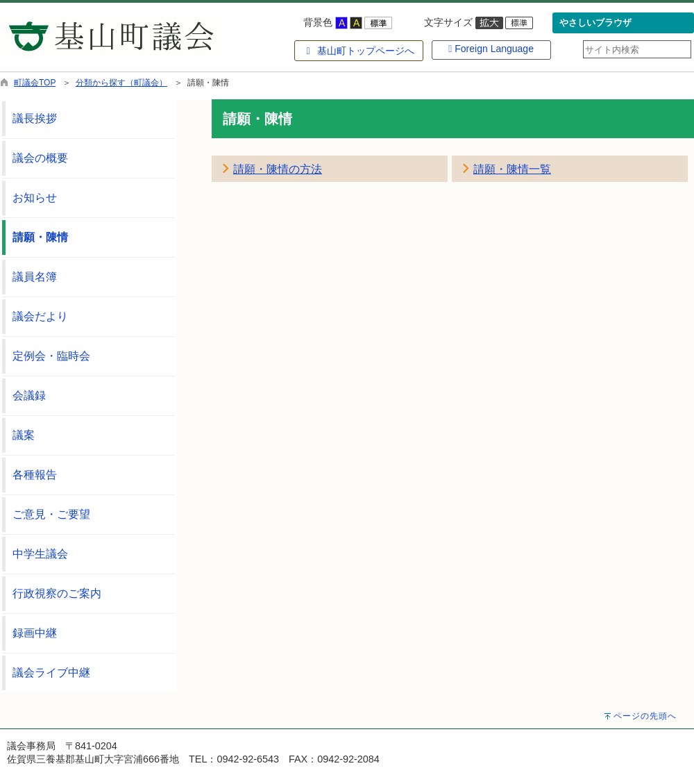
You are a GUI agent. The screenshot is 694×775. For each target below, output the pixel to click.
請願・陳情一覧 (512, 169)
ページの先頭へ (645, 716)
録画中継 (34, 633)
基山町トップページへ (358, 50)
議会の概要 (40, 158)
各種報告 (34, 475)
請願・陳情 (40, 237)
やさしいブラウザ (595, 23)
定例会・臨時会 (51, 356)
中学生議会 (40, 554)
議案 (23, 435)
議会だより (40, 316)
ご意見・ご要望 (51, 514)
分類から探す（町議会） (121, 83)
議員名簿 (34, 277)
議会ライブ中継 (51, 672)
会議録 (29, 395)
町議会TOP (35, 83)
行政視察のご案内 (56, 593)
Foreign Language (491, 48)
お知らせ (34, 197)
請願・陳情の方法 (277, 169)
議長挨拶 (34, 118)
